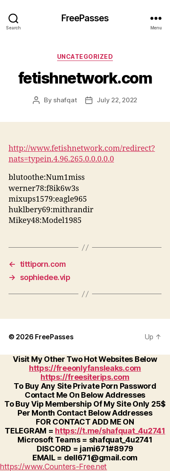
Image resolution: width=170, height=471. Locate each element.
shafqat (65, 100)
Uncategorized (85, 56)
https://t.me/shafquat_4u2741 (110, 430)
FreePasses (85, 18)
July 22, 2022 (117, 100)
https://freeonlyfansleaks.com (85, 368)
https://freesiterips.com (85, 377)
